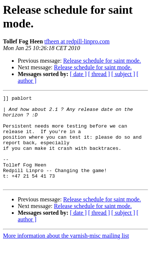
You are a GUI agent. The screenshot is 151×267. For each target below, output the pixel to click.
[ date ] (78, 74)
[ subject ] (123, 74)
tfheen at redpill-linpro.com (77, 41)
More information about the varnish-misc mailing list (66, 253)
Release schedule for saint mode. (102, 60)
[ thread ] (99, 74)
